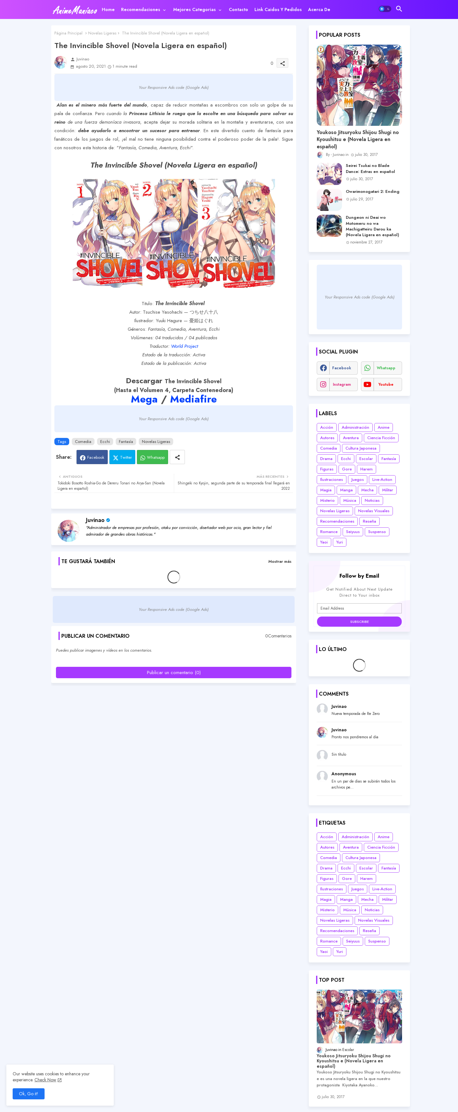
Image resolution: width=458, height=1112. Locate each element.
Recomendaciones (140, 9)
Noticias (372, 500)
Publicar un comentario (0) (174, 672)
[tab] (108, 9)
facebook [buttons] (341, 368)
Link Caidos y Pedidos (278, 9)
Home (108, 9)
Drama (326, 459)
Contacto (238, 9)
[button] (385, 9)
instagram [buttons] (342, 384)
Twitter (126, 457)
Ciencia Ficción (381, 438)
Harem (366, 469)
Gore (347, 469)
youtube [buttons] (386, 384)
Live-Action (382, 479)
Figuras (326, 469)
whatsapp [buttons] (386, 368)
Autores (327, 438)
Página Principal (68, 33)
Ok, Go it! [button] (28, 1093)
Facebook (95, 457)
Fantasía (126, 442)
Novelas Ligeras (102, 33)
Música (349, 500)
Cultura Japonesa (360, 448)
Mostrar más (279, 561)
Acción (326, 427)
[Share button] (177, 457)
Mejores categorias (194, 9)
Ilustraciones (331, 479)
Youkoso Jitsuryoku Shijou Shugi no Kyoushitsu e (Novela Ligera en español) (358, 139)
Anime (383, 427)
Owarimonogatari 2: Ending (373, 191)
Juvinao (95, 520)
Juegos (357, 479)
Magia (326, 490)
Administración (355, 427)
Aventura (351, 438)
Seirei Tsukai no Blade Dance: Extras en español (370, 168)
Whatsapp (156, 457)
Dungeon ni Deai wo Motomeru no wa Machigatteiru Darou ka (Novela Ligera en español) (372, 226)
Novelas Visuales (373, 511)
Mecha (367, 490)
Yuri (339, 542)
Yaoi (324, 542)
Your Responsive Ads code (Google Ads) (174, 87)
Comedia (83, 442)
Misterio (327, 500)
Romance (329, 532)
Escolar (366, 459)
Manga (346, 490)
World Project (184, 346)
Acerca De (319, 9)
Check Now (45, 1080)
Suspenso (377, 532)
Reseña (369, 521)
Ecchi (105, 442)
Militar (387, 490)
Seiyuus (353, 532)
